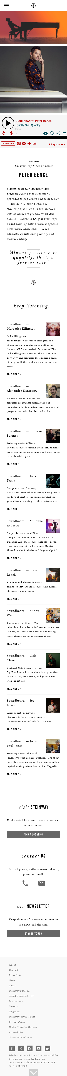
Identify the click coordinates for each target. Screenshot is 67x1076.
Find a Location (34, 834)
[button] (6, 6)
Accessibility (16, 1032)
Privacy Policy (17, 1022)
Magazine (14, 1011)
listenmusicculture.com (22, 229)
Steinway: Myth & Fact (22, 1016)
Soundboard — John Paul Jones (22, 743)
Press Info (15, 975)
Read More (13, 374)
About (12, 964)
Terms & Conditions (20, 1037)
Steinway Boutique (20, 990)
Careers (13, 1006)
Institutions (16, 1001)
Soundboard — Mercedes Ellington (21, 326)
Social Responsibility (21, 996)
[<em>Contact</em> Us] (41, 886)
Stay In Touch (33, 933)
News (12, 980)
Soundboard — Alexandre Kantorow (22, 388)
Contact (13, 970)
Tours (12, 985)
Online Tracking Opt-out (23, 1027)
